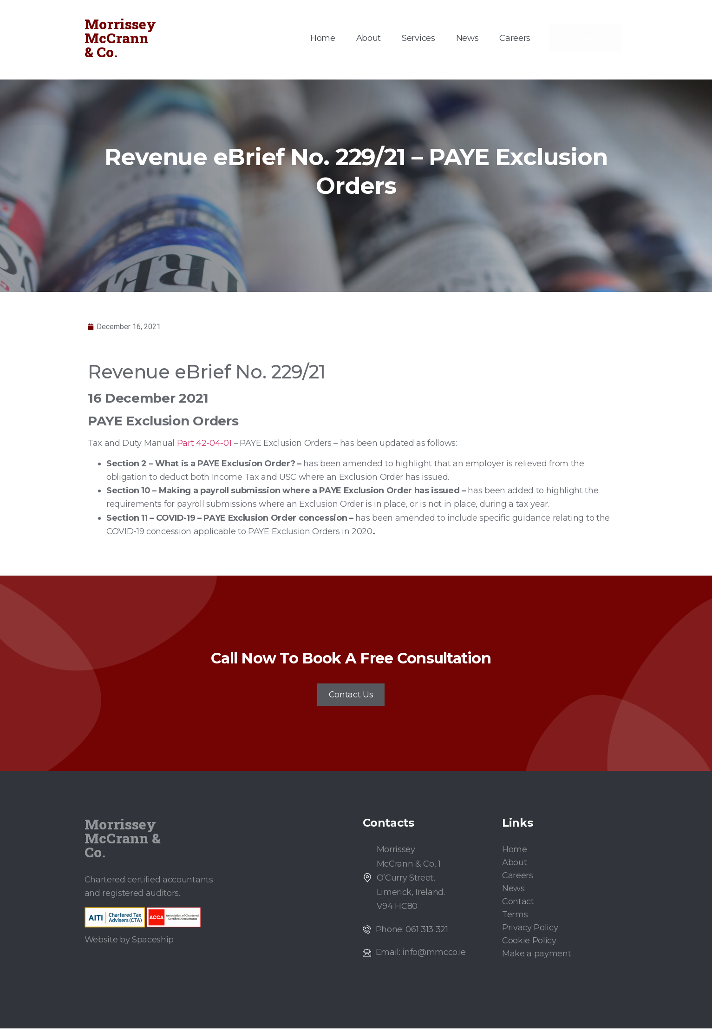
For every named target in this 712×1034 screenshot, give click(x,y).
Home (322, 38)
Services (418, 38)
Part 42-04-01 (204, 443)
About (368, 38)
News (467, 38)
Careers (514, 38)
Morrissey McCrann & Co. (120, 38)
